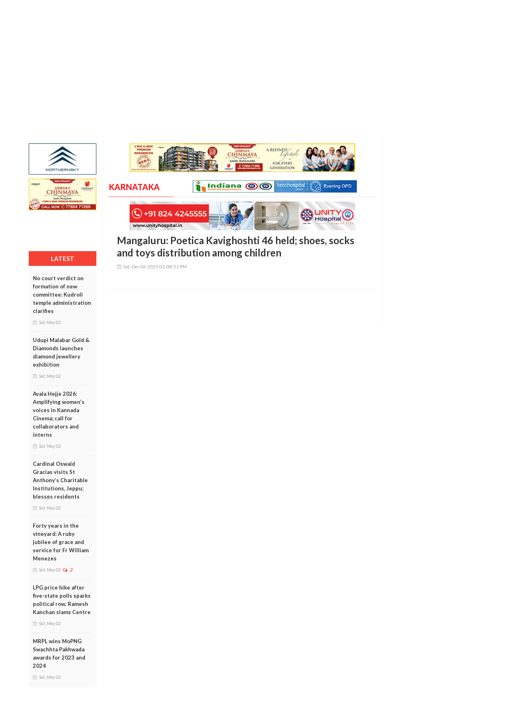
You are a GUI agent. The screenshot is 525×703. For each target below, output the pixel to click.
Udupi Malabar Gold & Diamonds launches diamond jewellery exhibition (61, 352)
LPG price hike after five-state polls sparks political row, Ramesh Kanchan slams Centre (62, 599)
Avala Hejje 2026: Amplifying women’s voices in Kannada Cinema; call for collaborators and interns (58, 414)
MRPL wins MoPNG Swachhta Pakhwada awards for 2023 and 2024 (59, 653)
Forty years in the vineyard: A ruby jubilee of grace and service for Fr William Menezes (61, 542)
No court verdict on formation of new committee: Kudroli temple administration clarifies (62, 294)
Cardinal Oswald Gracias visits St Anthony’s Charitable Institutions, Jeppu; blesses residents (60, 480)
